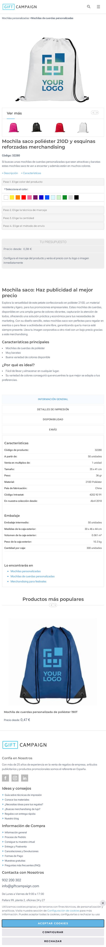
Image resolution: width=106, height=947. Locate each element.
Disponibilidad (53, 419)
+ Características (31, 173)
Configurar (53, 932)
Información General (53, 399)
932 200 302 (11, 880)
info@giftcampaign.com (20, 886)
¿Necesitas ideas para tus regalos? (24, 804)
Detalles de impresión (53, 409)
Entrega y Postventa (16, 846)
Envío (53, 429)
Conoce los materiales (17, 799)
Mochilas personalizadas (15, 18)
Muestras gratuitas (15, 860)
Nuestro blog (12, 818)
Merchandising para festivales (28, 581)
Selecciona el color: (16, 189)
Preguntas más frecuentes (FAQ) (22, 865)
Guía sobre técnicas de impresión (23, 795)
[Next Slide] (97, 112)
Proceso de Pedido (15, 836)
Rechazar (53, 941)
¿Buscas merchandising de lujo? (22, 809)
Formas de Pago (14, 855)
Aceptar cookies (53, 923)
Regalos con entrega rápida (20, 813)
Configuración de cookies (63, 910)
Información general (16, 832)
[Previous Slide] (93, 112)
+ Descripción (10, 173)
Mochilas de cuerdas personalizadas (52, 18)
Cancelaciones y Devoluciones (21, 851)
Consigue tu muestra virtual (20, 841)
